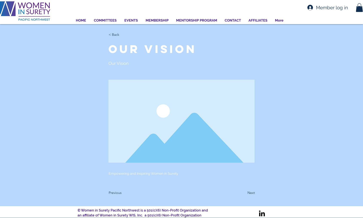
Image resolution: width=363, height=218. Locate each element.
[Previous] (123, 192)
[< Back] (123, 35)
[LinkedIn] (262, 213)
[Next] (244, 192)
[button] (359, 7)
